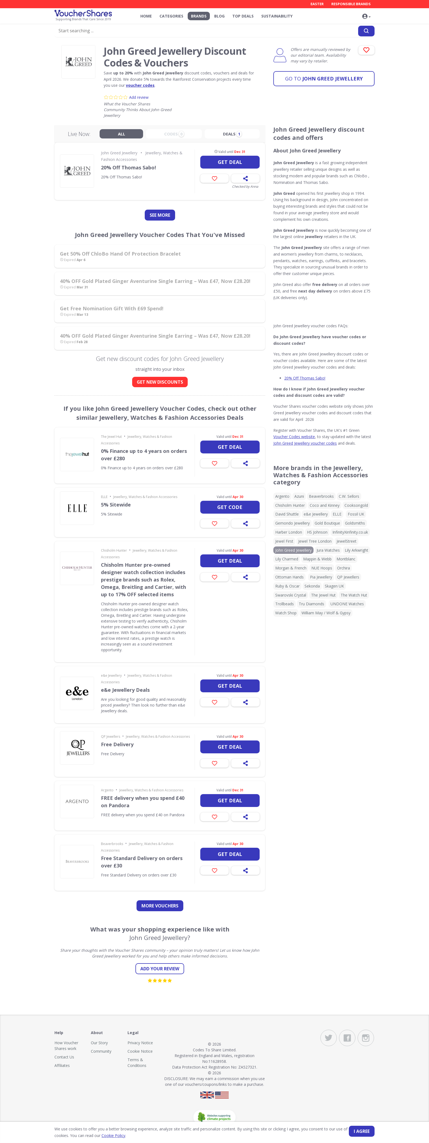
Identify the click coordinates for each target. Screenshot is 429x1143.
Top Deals (243, 16)
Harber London (288, 532)
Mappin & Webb (317, 559)
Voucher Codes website (294, 436)
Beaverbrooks (112, 843)
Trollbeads (284, 603)
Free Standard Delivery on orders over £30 (141, 862)
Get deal (230, 162)
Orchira (343, 568)
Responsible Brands (351, 3)
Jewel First (284, 541)
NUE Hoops (321, 568)
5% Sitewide (116, 504)
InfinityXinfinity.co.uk (350, 532)
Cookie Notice (140, 1051)
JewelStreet (346, 541)
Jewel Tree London (315, 541)
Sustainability (276, 16)
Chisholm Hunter (114, 550)
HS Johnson (317, 532)
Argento (107, 790)
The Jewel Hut (111, 436)
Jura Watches (328, 550)
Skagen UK (334, 586)
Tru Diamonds (311, 603)
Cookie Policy (113, 1135)
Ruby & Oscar (287, 586)
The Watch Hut (354, 595)
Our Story (99, 1042)
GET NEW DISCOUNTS (160, 382)
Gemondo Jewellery (292, 523)
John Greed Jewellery (324, 78)
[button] (366, 17)
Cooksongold (356, 505)
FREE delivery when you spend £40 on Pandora (142, 802)
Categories (171, 16)
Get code (229, 507)
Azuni (299, 496)
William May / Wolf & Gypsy (326, 612)
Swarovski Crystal (290, 595)
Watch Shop (286, 612)
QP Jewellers (110, 736)
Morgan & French (290, 568)
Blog (219, 16)
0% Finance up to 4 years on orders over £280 (144, 455)
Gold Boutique (327, 523)
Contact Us (64, 1057)
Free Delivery (117, 744)
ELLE (104, 496)
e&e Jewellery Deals (125, 690)
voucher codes (140, 85)
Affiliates (62, 1065)
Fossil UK (356, 514)
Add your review (159, 969)
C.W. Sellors (349, 496)
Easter (317, 3)
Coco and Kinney (325, 505)
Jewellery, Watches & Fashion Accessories (145, 496)
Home (146, 16)
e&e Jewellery (111, 675)
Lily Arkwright (356, 550)
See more (160, 215)
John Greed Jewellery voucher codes (305, 443)
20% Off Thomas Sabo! (128, 167)
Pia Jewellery (321, 577)
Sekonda (312, 586)
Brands (199, 16)
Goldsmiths (355, 523)
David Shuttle (287, 514)
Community (101, 1051)
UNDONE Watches (347, 603)
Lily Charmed (286, 559)
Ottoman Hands (289, 577)
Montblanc (346, 559)
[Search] (366, 31)
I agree (362, 1131)
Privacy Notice (140, 1042)
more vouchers (159, 906)
